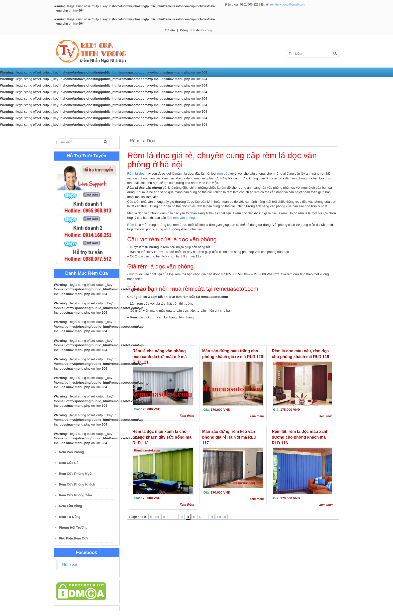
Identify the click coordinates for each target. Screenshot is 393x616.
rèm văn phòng (184, 218)
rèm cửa (223, 173)
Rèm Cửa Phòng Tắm (75, 495)
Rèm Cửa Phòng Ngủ (75, 473)
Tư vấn (170, 30)
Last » (221, 517)
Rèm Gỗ (184, 131)
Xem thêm (187, 416)
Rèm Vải (87, 131)
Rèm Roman (161, 131)
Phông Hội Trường (73, 527)
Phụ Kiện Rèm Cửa (73, 538)
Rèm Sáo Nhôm (210, 131)
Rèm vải (69, 564)
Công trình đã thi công (196, 30)
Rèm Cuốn (109, 131)
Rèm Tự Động (69, 517)
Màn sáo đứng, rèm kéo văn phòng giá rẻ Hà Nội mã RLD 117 (229, 437)
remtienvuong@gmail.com (287, 4)
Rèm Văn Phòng (71, 452)
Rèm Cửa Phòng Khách (77, 484)
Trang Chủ (65, 131)
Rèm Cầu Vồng (70, 506)
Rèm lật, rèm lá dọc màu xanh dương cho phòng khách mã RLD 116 (300, 437)
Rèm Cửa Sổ (68, 463)
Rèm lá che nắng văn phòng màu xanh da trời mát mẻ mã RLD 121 (160, 357)
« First (154, 517)
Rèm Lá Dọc (134, 131)
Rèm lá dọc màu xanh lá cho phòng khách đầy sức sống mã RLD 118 (162, 437)
